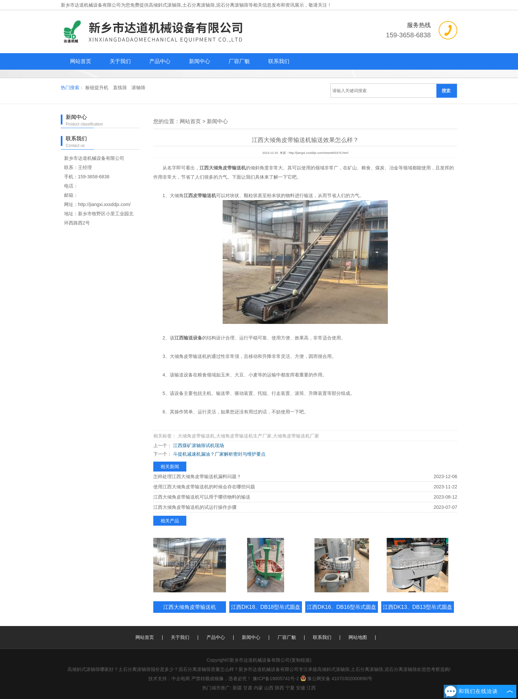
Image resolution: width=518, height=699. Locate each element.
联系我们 (278, 61)
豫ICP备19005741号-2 (276, 678)
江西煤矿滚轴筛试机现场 (198, 445)
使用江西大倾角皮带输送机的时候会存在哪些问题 (204, 486)
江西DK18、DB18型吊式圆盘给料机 (265, 612)
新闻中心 (199, 61)
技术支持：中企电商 (169, 678)
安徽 (300, 687)
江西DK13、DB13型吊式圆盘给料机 (417, 612)
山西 (269, 687)
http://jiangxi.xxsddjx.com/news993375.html (318, 153)
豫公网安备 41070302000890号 (336, 678)
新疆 (237, 687)
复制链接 (300, 660)
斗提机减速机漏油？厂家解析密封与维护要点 (219, 454)
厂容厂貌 (239, 61)
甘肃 (247, 687)
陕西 (279, 687)
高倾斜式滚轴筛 (165, 5)
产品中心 (159, 61)
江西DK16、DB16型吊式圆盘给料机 (341, 612)
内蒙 (258, 687)
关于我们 (120, 61)
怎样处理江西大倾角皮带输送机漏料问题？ (197, 476)
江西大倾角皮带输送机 (189, 607)
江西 (311, 687)
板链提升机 (97, 87)
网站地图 (358, 637)
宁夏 (290, 687)
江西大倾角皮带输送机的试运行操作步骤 (195, 507)
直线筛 (120, 87)
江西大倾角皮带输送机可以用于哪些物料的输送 (201, 497)
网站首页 (80, 61)
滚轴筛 (138, 87)
